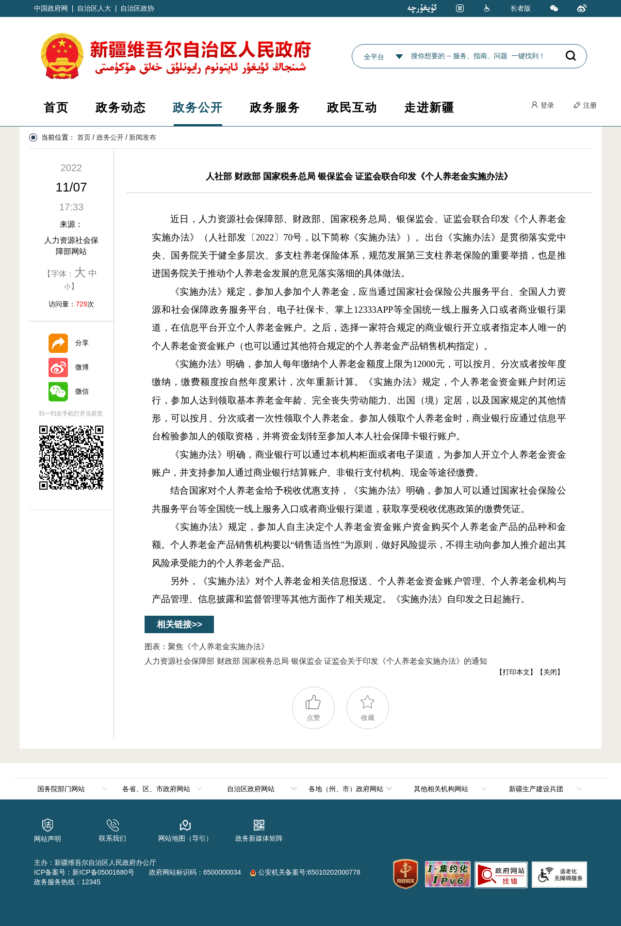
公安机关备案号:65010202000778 (305, 872)
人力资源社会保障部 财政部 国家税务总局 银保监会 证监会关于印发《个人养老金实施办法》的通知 (316, 661)
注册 (585, 105)
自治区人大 (94, 8)
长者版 (520, 8)
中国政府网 (51, 8)
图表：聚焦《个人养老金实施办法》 (207, 646)
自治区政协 (137, 8)
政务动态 (121, 107)
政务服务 (275, 107)
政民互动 (352, 107)
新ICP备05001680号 (103, 872)
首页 (56, 107)
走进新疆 (429, 107)
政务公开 (198, 107)
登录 (542, 105)
